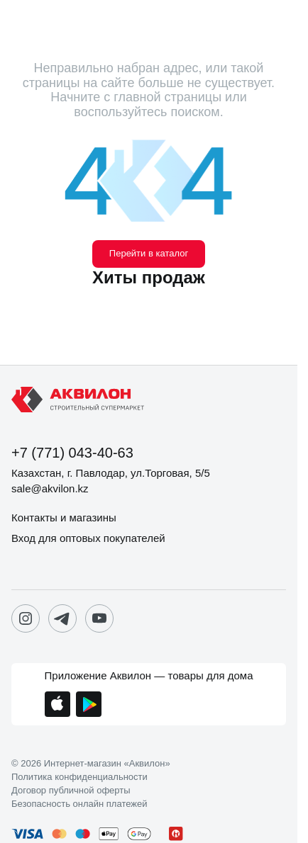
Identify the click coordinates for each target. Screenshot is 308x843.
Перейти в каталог (148, 253)
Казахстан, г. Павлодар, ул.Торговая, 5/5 (110, 473)
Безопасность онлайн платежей (79, 804)
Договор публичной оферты (71, 791)
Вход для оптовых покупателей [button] (88, 538)
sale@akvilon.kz (50, 488)
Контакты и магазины (63, 517)
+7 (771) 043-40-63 (72, 452)
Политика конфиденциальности (79, 777)
